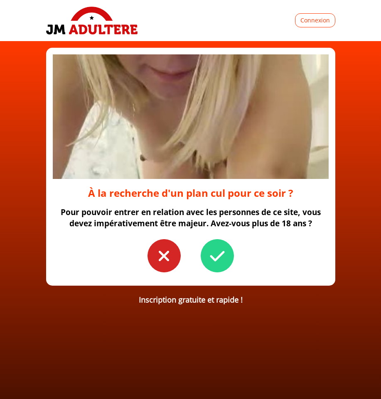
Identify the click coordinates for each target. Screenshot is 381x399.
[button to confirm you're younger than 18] (164, 255)
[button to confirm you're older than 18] (217, 255)
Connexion (315, 20)
